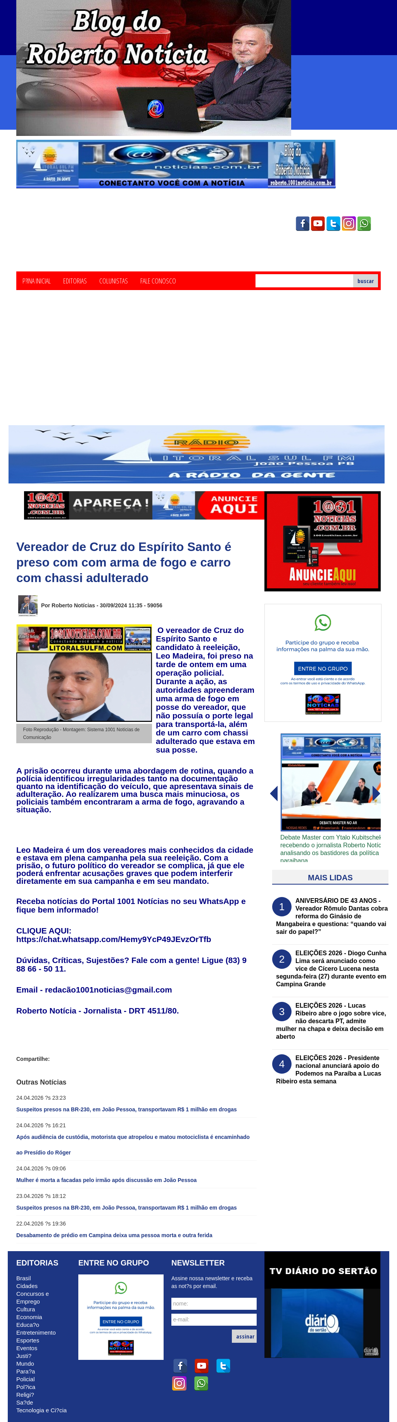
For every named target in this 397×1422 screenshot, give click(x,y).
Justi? (23, 1355)
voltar (376, 793)
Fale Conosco (158, 280)
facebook (302, 223)
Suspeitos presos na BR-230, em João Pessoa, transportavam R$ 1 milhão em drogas (126, 1109)
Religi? (25, 1394)
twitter (333, 223)
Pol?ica (25, 1387)
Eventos (26, 1348)
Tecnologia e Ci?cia (41, 1410)
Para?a (25, 1371)
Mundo (25, 1363)
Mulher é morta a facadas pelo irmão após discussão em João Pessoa (106, 1180)
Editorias (75, 280)
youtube (318, 223)
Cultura (25, 1309)
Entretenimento (36, 1332)
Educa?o (27, 1324)
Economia (29, 1317)
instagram (349, 223)
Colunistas (113, 280)
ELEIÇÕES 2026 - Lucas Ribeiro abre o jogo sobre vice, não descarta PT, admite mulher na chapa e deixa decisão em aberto (331, 1021)
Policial (25, 1379)
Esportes (27, 1340)
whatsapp (364, 223)
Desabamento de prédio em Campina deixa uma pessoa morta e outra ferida (114, 1235)
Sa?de (24, 1402)
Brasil (23, 1278)
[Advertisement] (198, 367)
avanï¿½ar (273, 793)
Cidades (27, 1286)
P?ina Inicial (36, 280)
